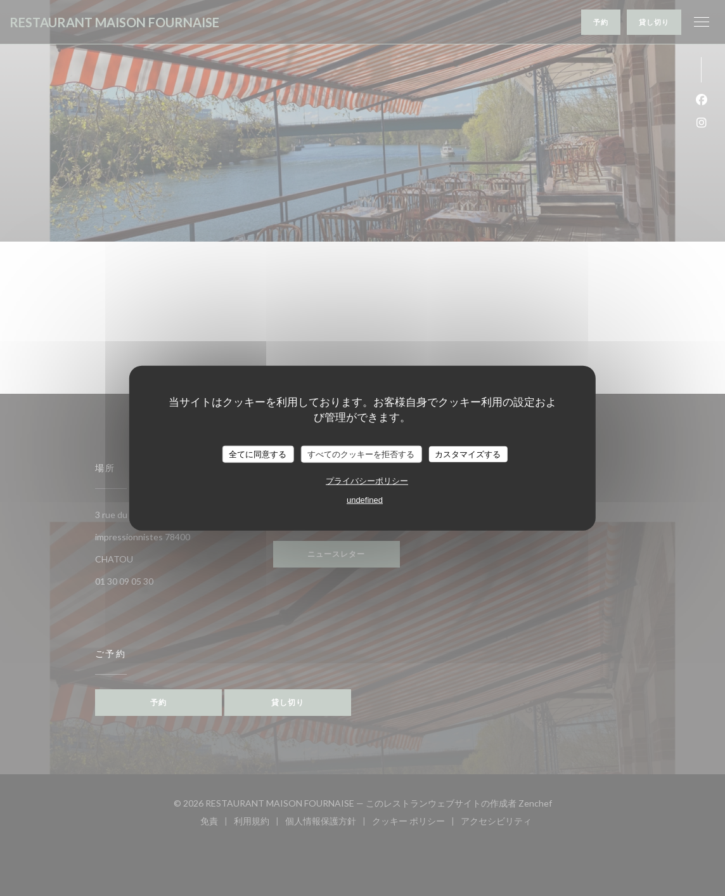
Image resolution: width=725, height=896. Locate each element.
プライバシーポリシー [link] (367, 481)
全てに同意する (257, 453)
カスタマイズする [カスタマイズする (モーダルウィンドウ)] (468, 453)
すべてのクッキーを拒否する (360, 453)
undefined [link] (365, 500)
